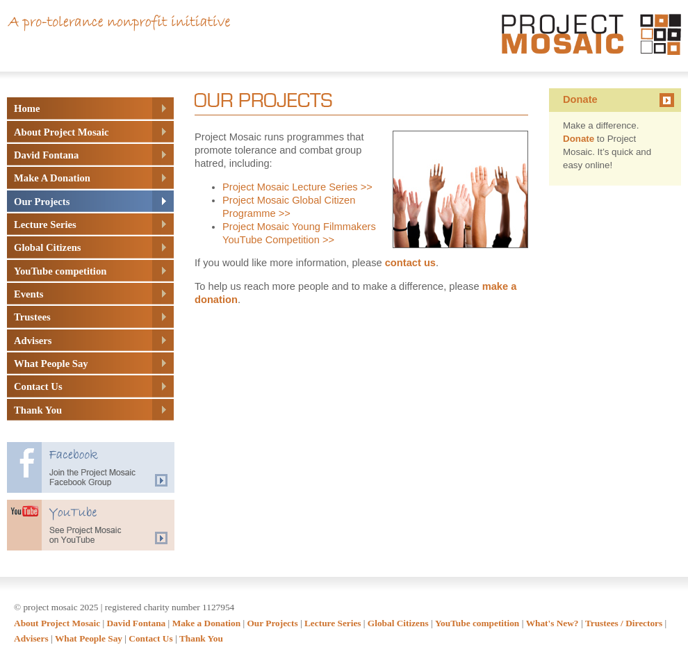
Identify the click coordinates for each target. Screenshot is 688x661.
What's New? (552, 623)
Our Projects (272, 623)
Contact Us (150, 638)
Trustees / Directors (623, 623)
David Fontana (135, 623)
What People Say (88, 638)
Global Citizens (398, 623)
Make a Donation (206, 623)
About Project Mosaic (57, 623)
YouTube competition (477, 623)
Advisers (31, 638)
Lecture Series (332, 623)
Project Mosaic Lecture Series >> (297, 187)
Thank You (201, 638)
